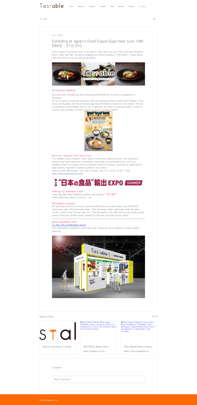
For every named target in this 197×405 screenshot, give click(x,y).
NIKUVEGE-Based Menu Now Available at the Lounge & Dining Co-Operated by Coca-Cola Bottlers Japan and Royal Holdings (96, 349)
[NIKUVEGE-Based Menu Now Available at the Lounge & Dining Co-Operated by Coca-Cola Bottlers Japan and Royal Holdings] (98, 331)
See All (155, 316)
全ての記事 (43, 19)
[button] (154, 19)
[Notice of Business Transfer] (58, 331)
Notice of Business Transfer (57, 347)
